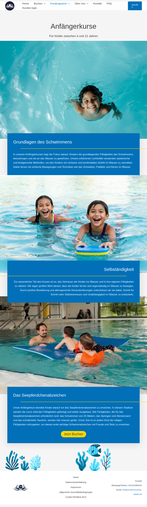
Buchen (39, 3)
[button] (43, 3)
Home (25, 3)
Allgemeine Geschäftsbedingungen (75, 490)
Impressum (75, 485)
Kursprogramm (60, 3)
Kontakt (97, 3)
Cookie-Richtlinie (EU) (75, 494)
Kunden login (29, 8)
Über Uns (81, 3)
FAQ (109, 3)
